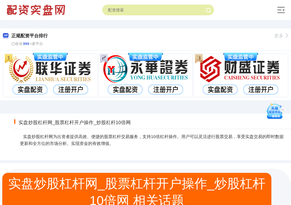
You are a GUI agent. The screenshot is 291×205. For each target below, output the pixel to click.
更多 (281, 35)
